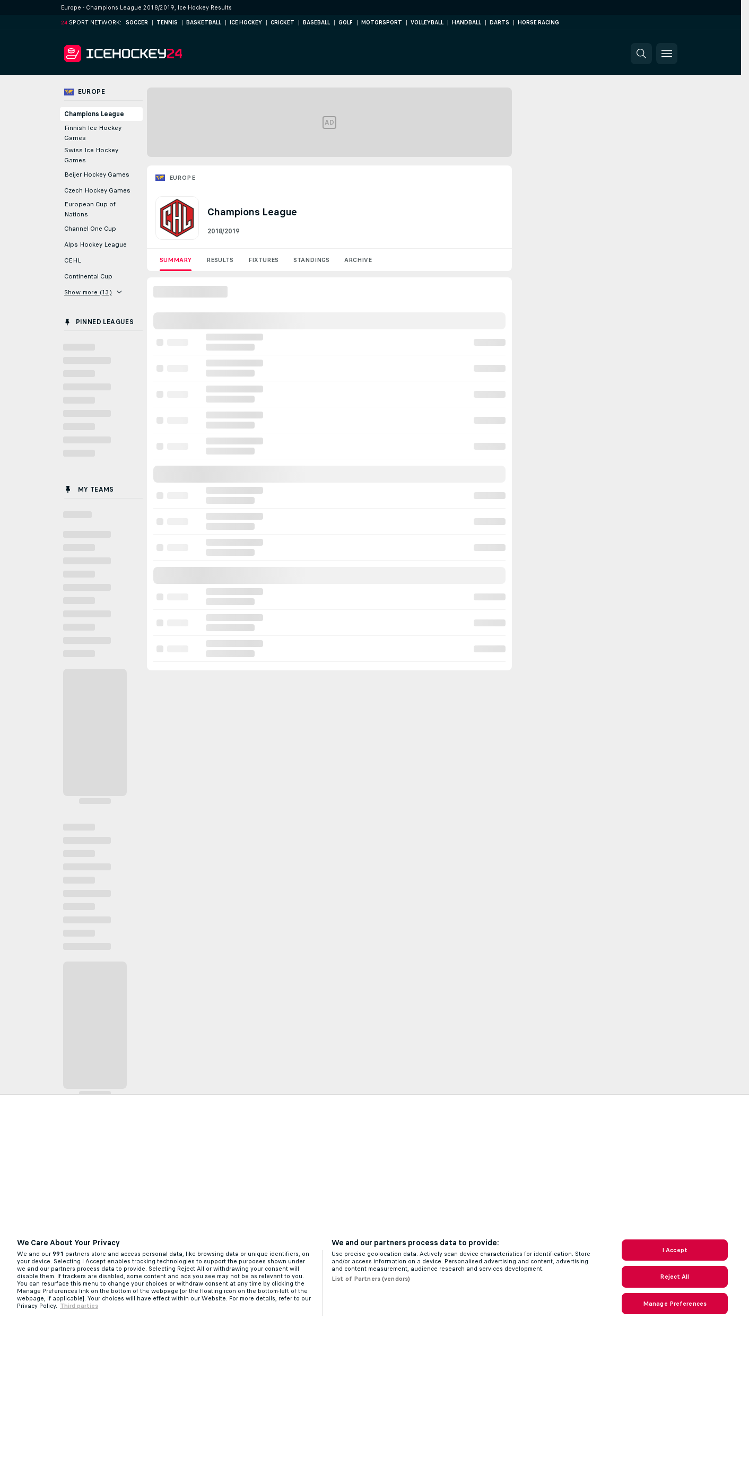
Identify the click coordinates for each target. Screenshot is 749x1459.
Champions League (94, 114)
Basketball (203, 22)
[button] (641, 53)
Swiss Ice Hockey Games (91, 155)
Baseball (316, 22)
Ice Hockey (246, 22)
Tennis (167, 22)
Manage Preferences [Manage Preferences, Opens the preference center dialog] (675, 1303)
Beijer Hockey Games (96, 174)
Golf (345, 22)
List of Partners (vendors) (371, 1278)
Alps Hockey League (95, 244)
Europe (182, 177)
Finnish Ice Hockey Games (92, 133)
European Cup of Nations (90, 209)
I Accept (674, 1250)
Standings (311, 260)
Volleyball (427, 22)
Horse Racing (538, 22)
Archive (358, 260)
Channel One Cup (90, 228)
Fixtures (263, 260)
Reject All (674, 1276)
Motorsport (381, 22)
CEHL (72, 260)
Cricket (282, 22)
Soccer (137, 22)
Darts (499, 22)
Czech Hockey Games (97, 190)
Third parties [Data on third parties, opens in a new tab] (79, 1305)
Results (219, 260)
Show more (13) (93, 292)
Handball (466, 22)
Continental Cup (88, 276)
